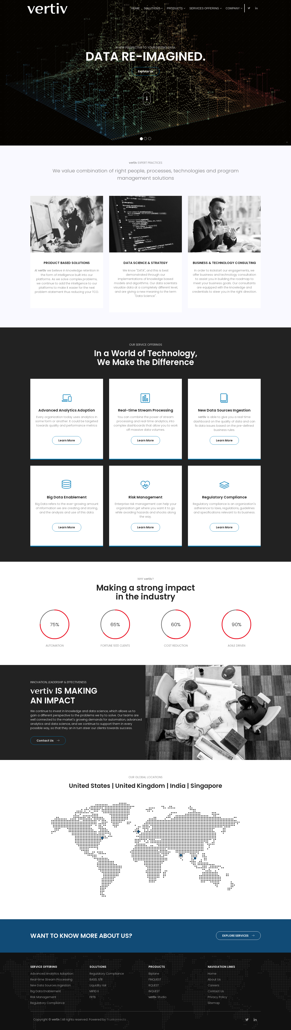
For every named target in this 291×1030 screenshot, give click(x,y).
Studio (158, 997)
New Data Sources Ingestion (50, 985)
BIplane (154, 974)
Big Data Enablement (45, 991)
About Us (214, 979)
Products (176, 8)
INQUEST (154, 991)
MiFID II (94, 991)
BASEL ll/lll (96, 979)
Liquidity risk (98, 985)
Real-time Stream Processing (51, 979)
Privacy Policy (217, 997)
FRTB (93, 997)
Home (135, 8)
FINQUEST (155, 979)
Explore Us (145, 71)
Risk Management (43, 997)
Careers (213, 985)
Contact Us (48, 741)
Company (234, 8)
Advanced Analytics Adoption (51, 974)
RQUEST (154, 985)
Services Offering (205, 8)
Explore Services (238, 936)
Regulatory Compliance (47, 1003)
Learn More (66, 440)
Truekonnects (116, 1019)
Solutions (153, 8)
